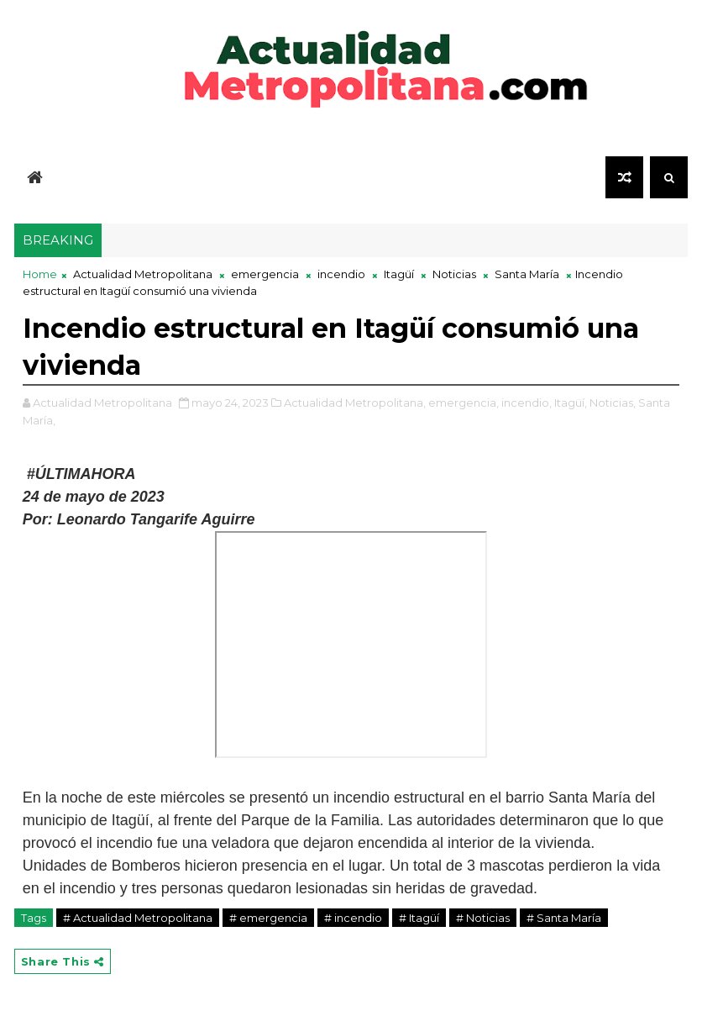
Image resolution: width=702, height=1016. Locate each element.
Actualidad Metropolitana (142, 274)
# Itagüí (419, 917)
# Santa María (563, 917)
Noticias (454, 274)
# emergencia (268, 917)
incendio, (526, 402)
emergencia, (463, 402)
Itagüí (399, 274)
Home (40, 274)
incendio (341, 274)
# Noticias (483, 917)
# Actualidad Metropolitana (137, 917)
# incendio (353, 917)
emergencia (265, 274)
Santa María (527, 274)
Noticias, (612, 402)
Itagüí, (570, 402)
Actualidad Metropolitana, (355, 402)
